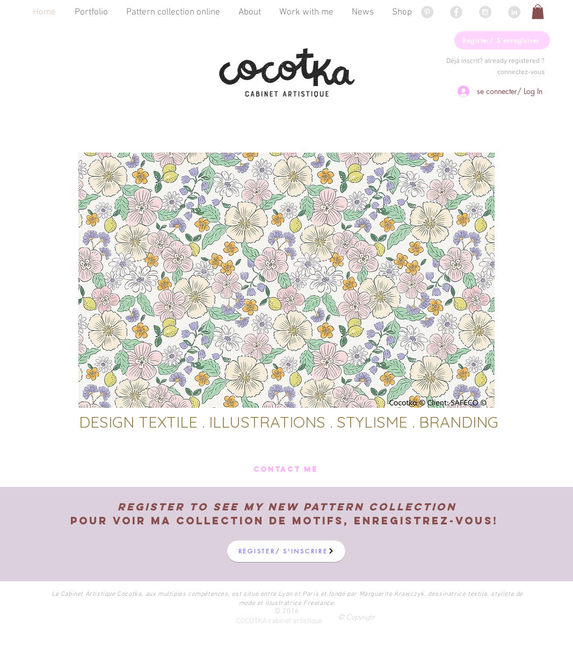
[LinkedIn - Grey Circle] (514, 12)
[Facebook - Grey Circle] (456, 12)
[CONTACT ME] (286, 469)
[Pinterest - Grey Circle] (427, 12)
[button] (538, 11)
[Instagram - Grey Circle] (485, 12)
